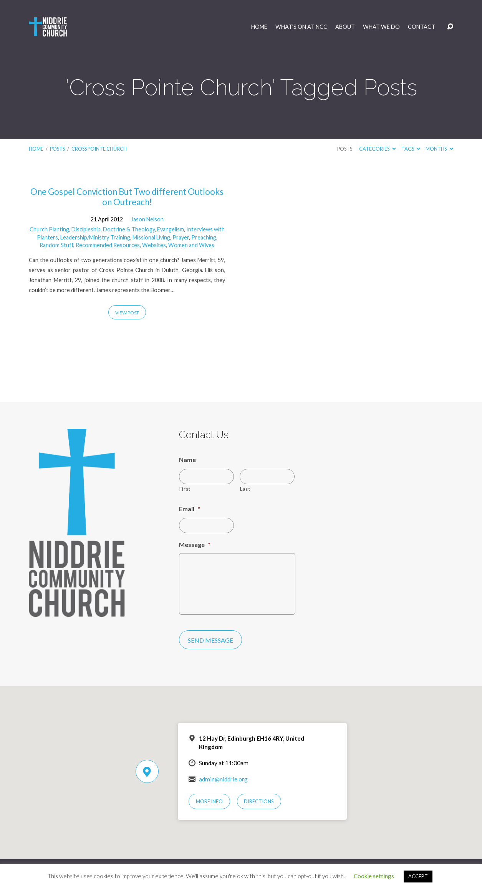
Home (259, 27)
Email (189, 508)
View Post (127, 313)
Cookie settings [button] (374, 875)
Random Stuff (56, 245)
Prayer (180, 237)
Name (187, 459)
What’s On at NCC (301, 27)
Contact (421, 27)
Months (439, 149)
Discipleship (86, 229)
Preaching (203, 237)
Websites (154, 245)
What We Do (381, 27)
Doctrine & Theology (129, 229)
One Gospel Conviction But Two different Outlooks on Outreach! (127, 196)
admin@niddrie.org (223, 779)
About (345, 27)
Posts (57, 149)
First (184, 489)
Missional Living (151, 237)
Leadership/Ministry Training (95, 237)
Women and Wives (191, 245)
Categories (377, 149)
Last (245, 489)
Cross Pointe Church (99, 149)
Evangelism (170, 229)
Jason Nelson (147, 219)
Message (194, 544)
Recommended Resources (108, 245)
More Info (209, 801)
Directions (259, 801)
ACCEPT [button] (418, 876)
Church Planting (49, 229)
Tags (410, 149)
